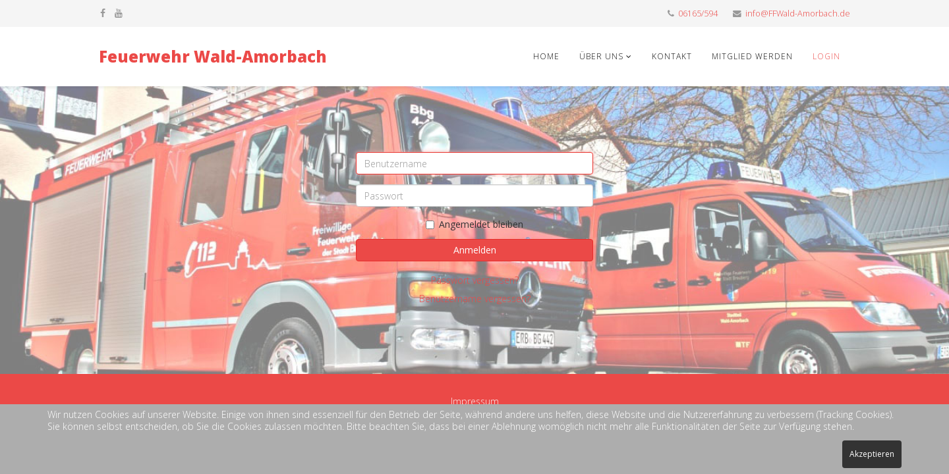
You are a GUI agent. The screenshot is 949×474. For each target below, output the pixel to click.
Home (546, 56)
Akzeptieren (871, 454)
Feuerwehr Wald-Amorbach (213, 56)
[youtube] (119, 13)
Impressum (475, 401)
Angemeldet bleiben (474, 224)
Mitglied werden (752, 56)
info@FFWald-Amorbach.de (797, 13)
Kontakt (672, 56)
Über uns (602, 56)
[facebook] (102, 13)
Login (826, 56)
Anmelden (474, 250)
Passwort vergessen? (475, 280)
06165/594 (698, 13)
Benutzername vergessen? (475, 298)
